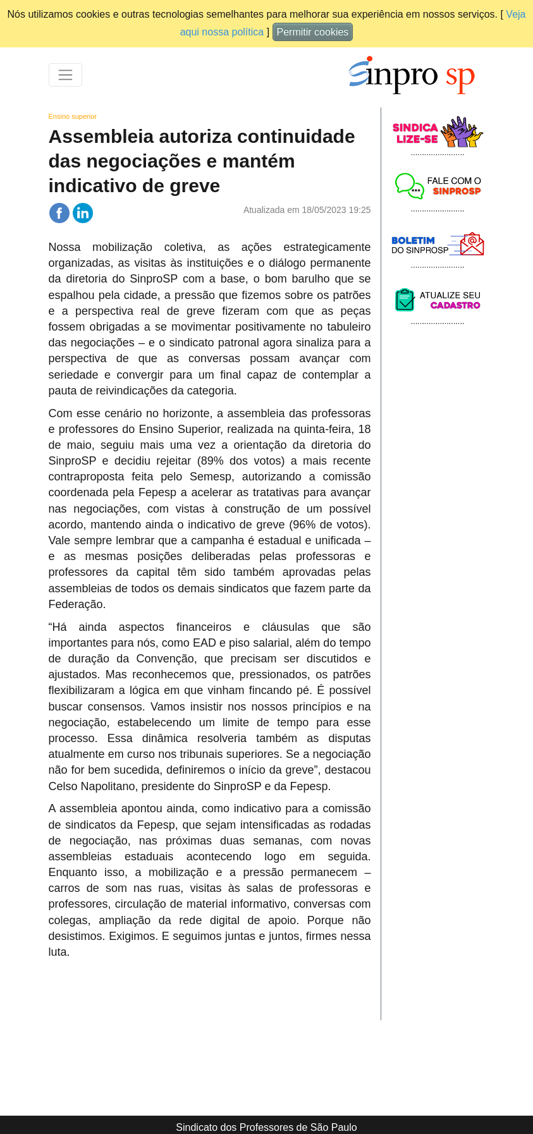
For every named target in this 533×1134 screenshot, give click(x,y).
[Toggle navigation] (65, 75)
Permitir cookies (313, 32)
